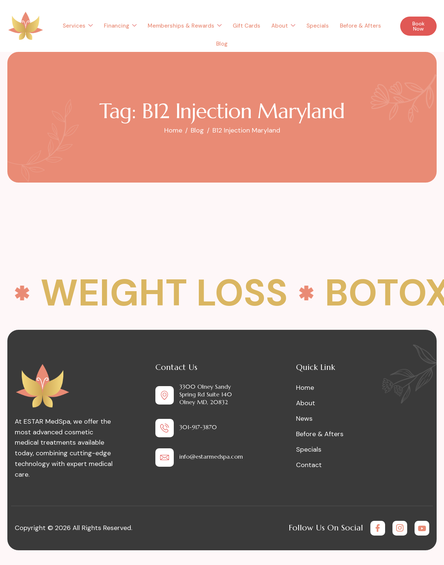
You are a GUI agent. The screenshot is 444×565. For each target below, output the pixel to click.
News (304, 418)
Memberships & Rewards (185, 25)
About (283, 25)
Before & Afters (360, 25)
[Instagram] (399, 528)
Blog (222, 43)
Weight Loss (164, 293)
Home (305, 387)
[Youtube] (422, 528)
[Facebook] (377, 528)
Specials (317, 25)
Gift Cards (246, 25)
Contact (309, 464)
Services (78, 25)
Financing (120, 25)
